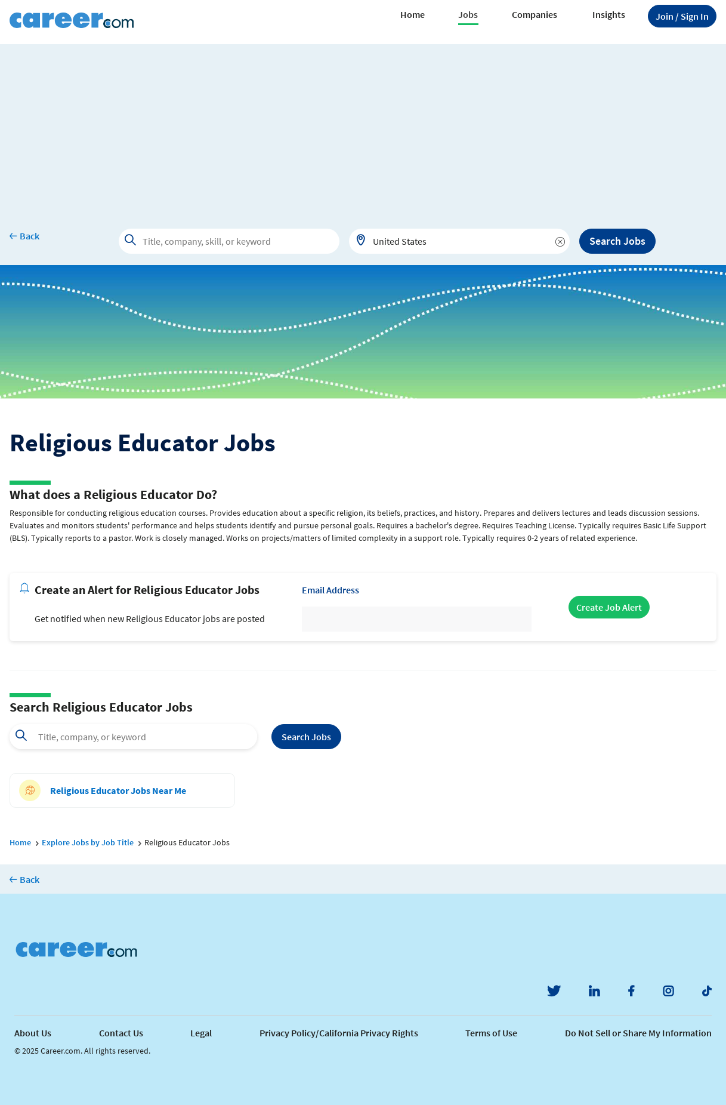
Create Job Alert (609, 607)
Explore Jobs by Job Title (88, 842)
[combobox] (459, 241)
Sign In (682, 16)
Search (306, 737)
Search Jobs (617, 241)
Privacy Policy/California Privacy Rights (338, 1033)
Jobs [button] (468, 14)
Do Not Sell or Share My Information (638, 1033)
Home (412, 14)
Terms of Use (491, 1033)
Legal (201, 1033)
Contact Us (121, 1033)
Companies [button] (534, 14)
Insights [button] (608, 14)
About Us (32, 1033)
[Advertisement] (363, 127)
